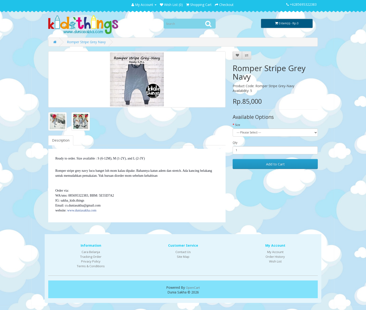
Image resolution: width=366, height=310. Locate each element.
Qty (235, 143)
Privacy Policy (90, 261)
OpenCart (193, 287)
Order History (275, 256)
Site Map (183, 256)
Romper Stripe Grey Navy (86, 42)
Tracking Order (90, 256)
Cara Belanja (91, 252)
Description (61, 140)
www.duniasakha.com (81, 210)
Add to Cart (275, 164)
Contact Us (183, 252)
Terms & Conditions (91, 266)
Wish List (275, 261)
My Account (275, 252)
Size (237, 125)
